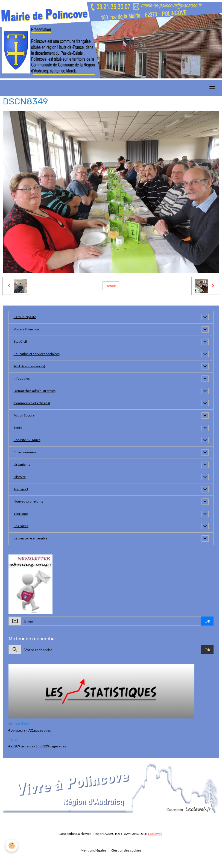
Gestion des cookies (126, 850)
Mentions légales (93, 850)
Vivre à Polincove (26, 329)
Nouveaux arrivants (28, 501)
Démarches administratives (35, 391)
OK (208, 621)
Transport (21, 489)
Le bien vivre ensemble (30, 538)
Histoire (20, 477)
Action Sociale (24, 415)
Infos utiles (22, 378)
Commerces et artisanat (32, 403)
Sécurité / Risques (27, 440)
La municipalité (25, 317)
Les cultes (21, 526)
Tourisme (21, 514)
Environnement (25, 452)
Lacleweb (155, 834)
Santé (18, 427)
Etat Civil (20, 341)
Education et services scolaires (37, 354)
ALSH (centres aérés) (29, 366)
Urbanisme (22, 464)
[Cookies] (11, 846)
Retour (111, 286)
